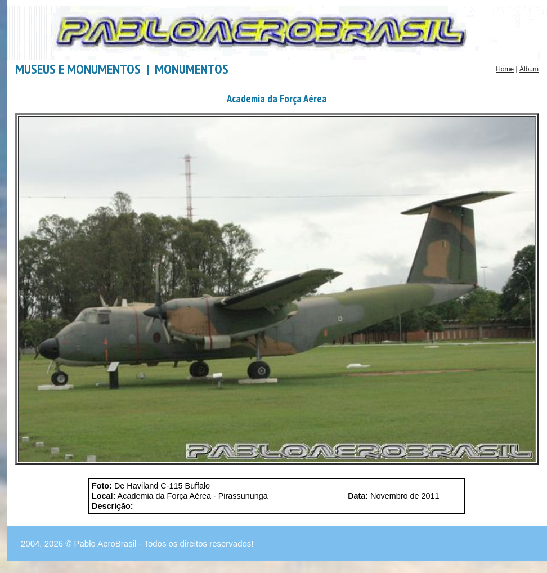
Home (505, 69)
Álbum (529, 69)
